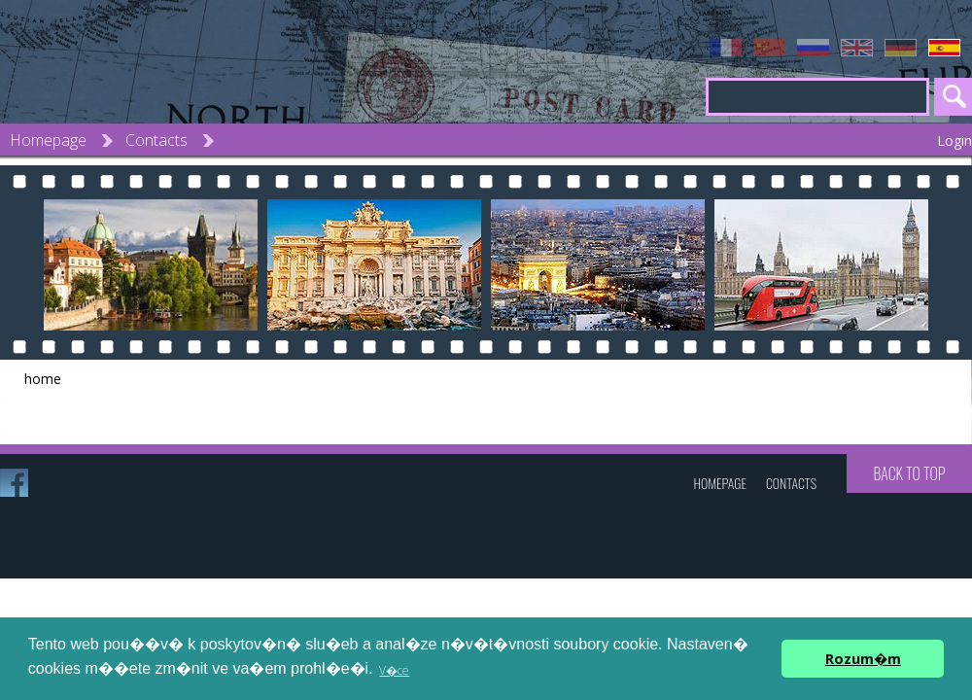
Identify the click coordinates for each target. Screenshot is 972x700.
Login (954, 140)
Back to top (909, 473)
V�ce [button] (394, 670)
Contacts (156, 140)
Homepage (48, 140)
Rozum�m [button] (863, 658)
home (42, 378)
